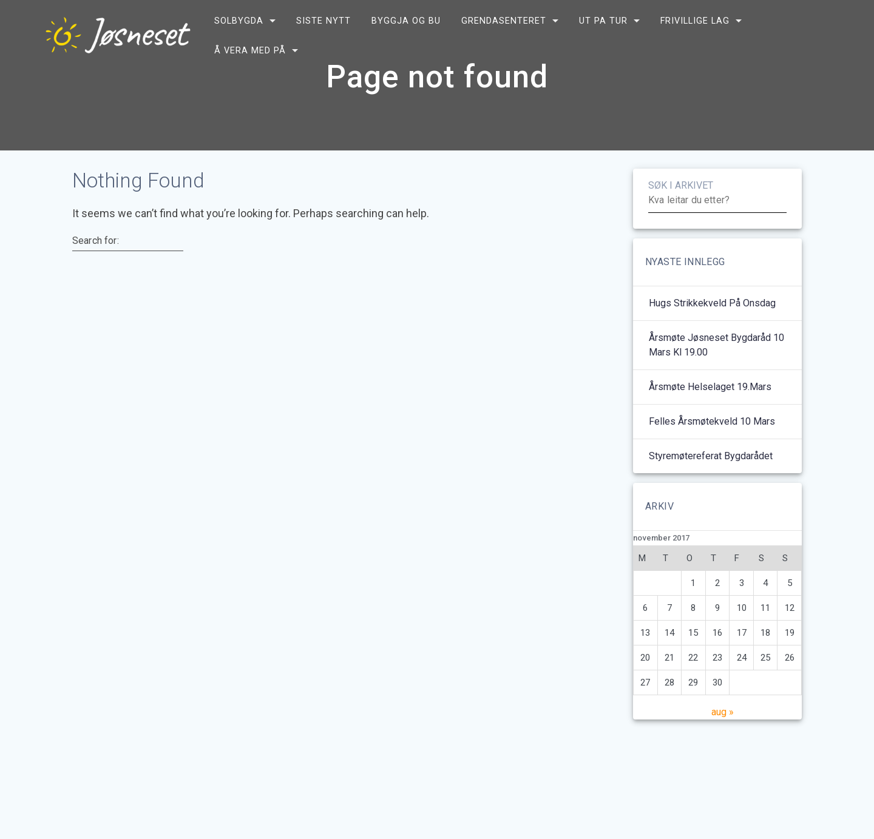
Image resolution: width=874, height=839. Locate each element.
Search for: (95, 270)
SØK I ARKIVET (680, 215)
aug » (722, 741)
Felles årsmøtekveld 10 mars (712, 451)
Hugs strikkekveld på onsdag (712, 333)
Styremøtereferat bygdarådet (711, 485)
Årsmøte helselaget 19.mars (710, 416)
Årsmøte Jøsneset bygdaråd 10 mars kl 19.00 (716, 375)
